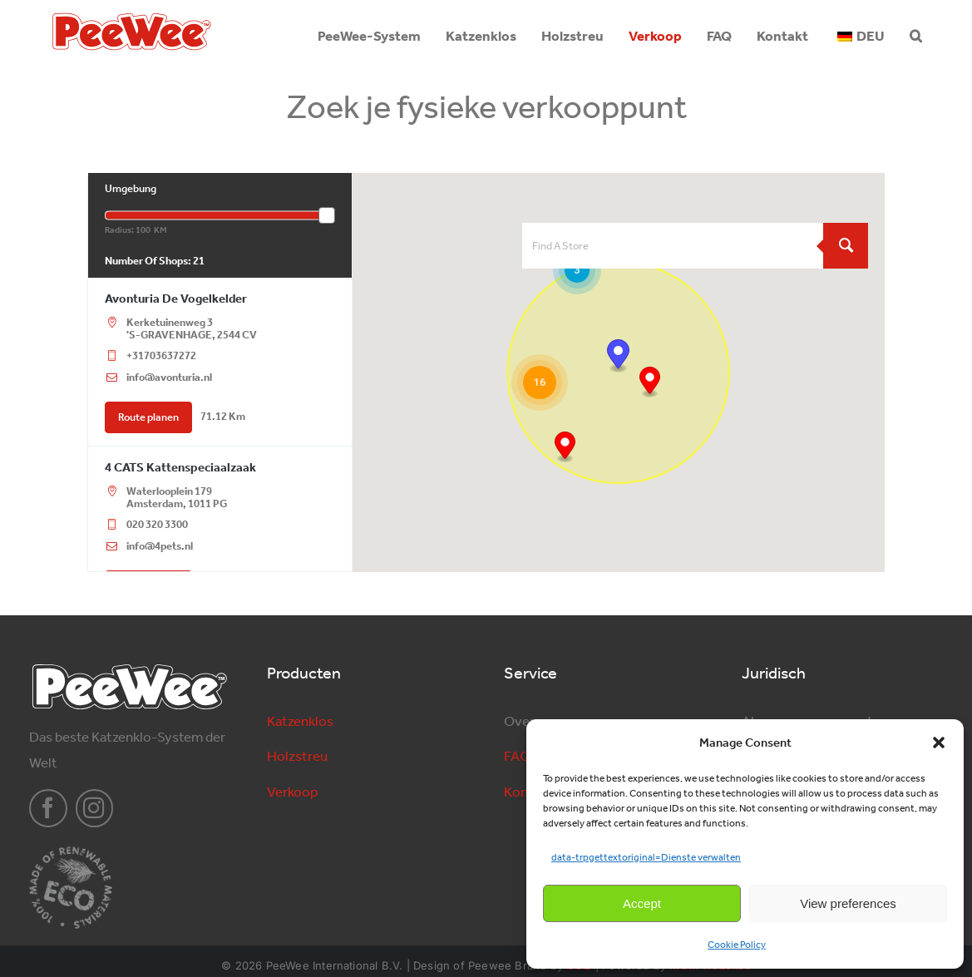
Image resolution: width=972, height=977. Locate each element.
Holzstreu (297, 756)
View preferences (848, 903)
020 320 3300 (157, 524)
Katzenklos (300, 721)
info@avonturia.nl (169, 377)
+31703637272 (161, 355)
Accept (642, 903)
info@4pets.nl (159, 546)
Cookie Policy (737, 944)
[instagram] (95, 808)
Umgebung (130, 188)
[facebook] (48, 808)
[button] (938, 742)
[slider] (326, 215)
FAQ (517, 756)
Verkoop (292, 791)
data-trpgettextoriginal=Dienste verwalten (646, 857)
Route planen (148, 417)
